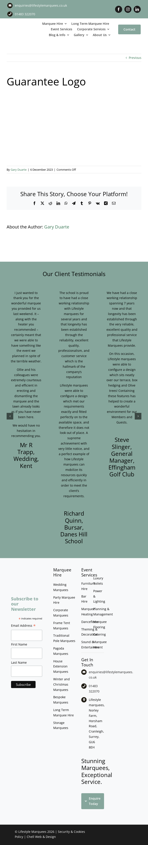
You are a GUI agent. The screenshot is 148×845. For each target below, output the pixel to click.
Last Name (19, 662)
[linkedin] (137, 9)
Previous (135, 58)
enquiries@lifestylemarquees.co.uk (41, 5)
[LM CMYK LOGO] (19, 26)
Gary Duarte (19, 170)
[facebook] (118, 9)
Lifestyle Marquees (32, 832)
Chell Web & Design (41, 837)
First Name (19, 644)
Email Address (23, 626)
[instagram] (127, 9)
